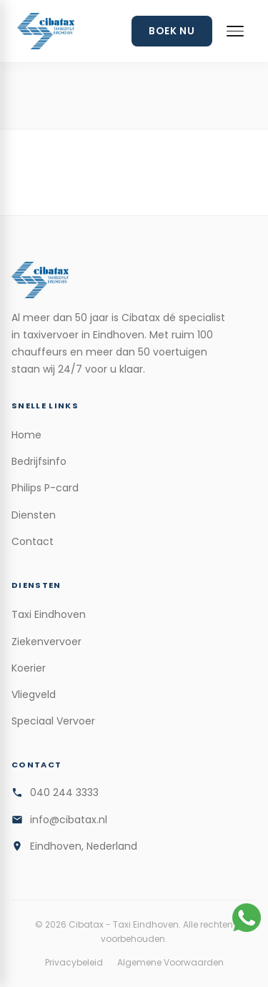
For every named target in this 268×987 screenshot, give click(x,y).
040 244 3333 (64, 792)
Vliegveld (33, 694)
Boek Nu (172, 31)
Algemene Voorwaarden (170, 962)
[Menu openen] (235, 31)
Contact (32, 541)
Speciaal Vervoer (53, 721)
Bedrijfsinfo (38, 461)
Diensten (33, 515)
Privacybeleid (74, 962)
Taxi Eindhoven (48, 614)
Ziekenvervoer (46, 641)
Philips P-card (45, 488)
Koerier (28, 668)
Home (26, 435)
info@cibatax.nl (68, 819)
